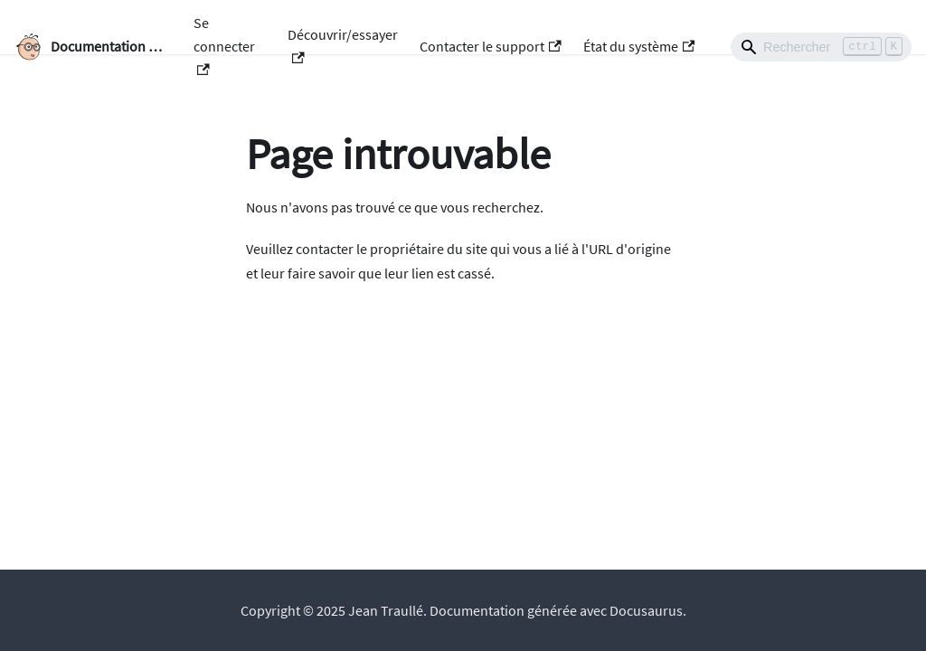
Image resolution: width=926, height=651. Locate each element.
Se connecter (224, 45)
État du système (638, 46)
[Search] (821, 47)
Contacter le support (490, 46)
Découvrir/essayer (343, 44)
